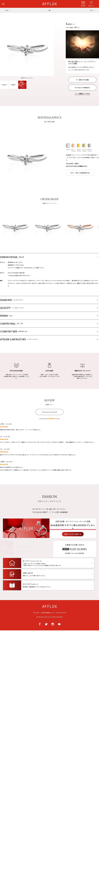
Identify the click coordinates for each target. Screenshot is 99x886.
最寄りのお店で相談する (81, 534)
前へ (8, 10)
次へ (91, 10)
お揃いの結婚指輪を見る (82, 173)
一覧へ (49, 10)
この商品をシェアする (83, 93)
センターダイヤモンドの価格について (76, 166)
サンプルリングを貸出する (82, 88)
